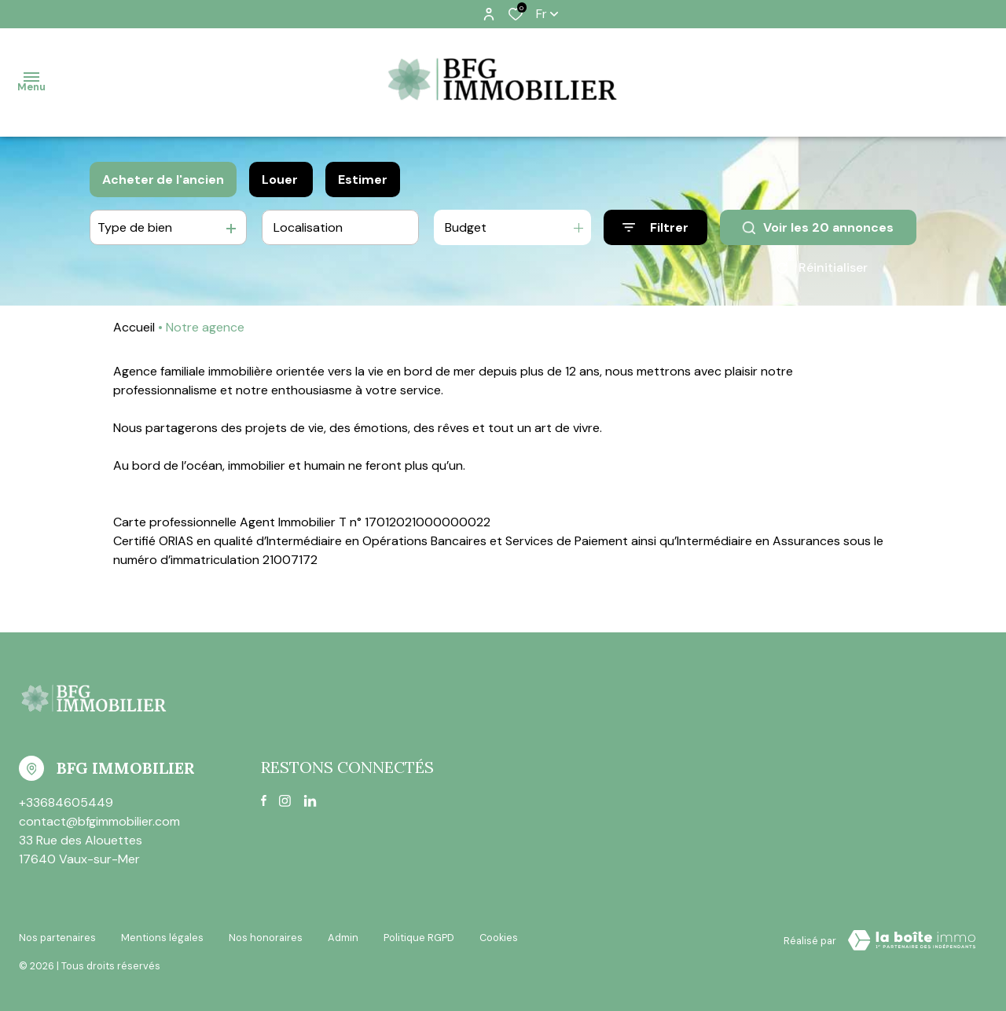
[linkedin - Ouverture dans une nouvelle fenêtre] (310, 801)
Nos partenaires (57, 937)
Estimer (362, 179)
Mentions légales (162, 937)
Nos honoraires (266, 937)
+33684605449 (66, 802)
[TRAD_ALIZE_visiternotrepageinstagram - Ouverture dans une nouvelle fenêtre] (285, 801)
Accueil (134, 327)
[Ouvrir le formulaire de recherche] (655, 227)
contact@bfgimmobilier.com (99, 821)
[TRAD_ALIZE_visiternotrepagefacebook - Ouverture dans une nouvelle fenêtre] (263, 800)
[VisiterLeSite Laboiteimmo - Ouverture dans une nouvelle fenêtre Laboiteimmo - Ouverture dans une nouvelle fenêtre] (911, 940)
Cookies (498, 937)
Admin (343, 937)
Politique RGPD (419, 937)
